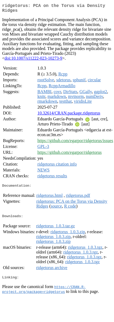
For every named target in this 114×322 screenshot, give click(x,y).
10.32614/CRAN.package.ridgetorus (68, 115)
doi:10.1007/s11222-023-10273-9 (33, 60)
